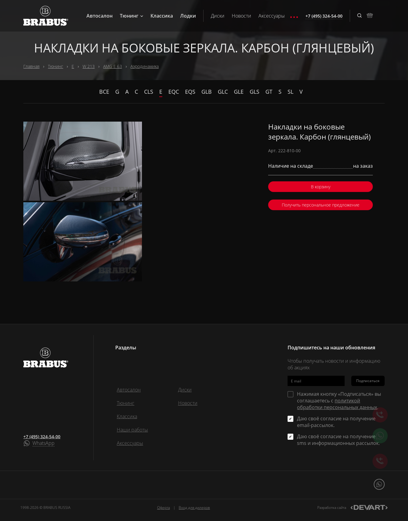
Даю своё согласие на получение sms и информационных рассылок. (338, 439)
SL (290, 91)
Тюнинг (131, 15)
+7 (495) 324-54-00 (41, 436)
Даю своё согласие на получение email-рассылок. (336, 422)
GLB (206, 91)
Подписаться (367, 380)
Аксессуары (271, 15)
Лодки (188, 15)
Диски (217, 15)
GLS (254, 91)
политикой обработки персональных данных (337, 404)
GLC (223, 91)
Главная (31, 66)
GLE (239, 91)
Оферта (163, 507)
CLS (148, 91)
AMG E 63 (112, 66)
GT (268, 91)
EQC (173, 91)
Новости (241, 15)
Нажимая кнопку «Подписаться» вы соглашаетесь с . (339, 401)
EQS (190, 91)
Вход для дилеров (194, 507)
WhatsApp (43, 443)
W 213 (89, 66)
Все (104, 91)
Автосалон (99, 15)
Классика (161, 15)
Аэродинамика (144, 66)
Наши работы (132, 429)
